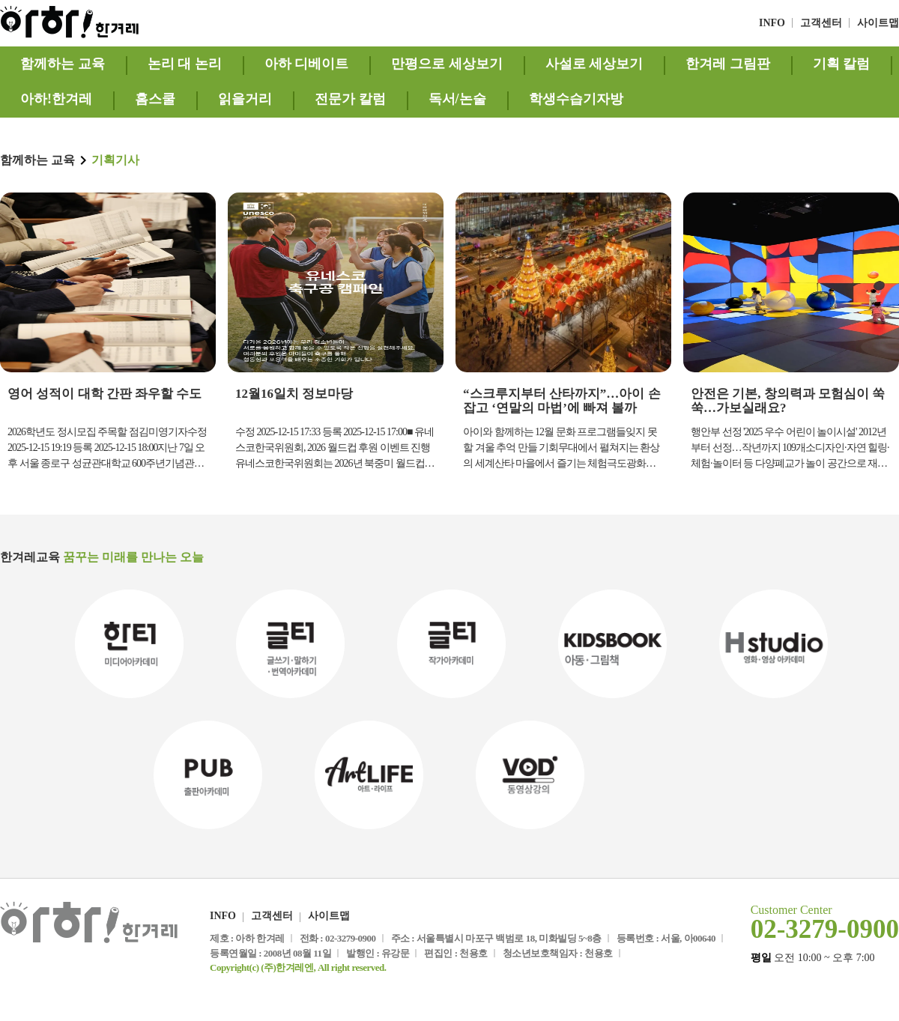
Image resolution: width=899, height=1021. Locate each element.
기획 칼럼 (842, 63)
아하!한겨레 (56, 98)
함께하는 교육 (62, 63)
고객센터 (821, 22)
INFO (772, 22)
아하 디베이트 (306, 63)
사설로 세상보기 (594, 63)
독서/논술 (457, 98)
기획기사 (115, 160)
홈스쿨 (155, 98)
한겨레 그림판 (727, 63)
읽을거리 (245, 98)
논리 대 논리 (185, 63)
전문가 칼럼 (350, 98)
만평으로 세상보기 (447, 63)
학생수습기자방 (576, 98)
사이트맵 (878, 22)
